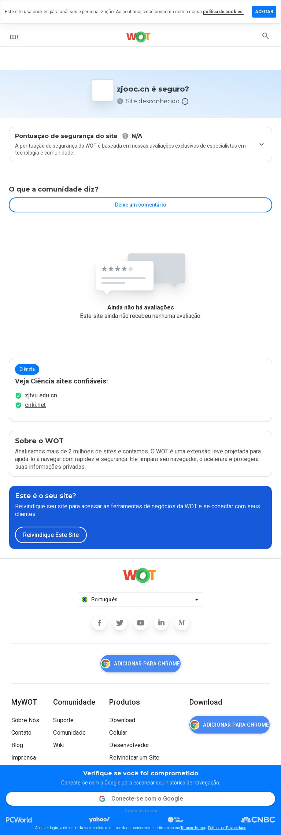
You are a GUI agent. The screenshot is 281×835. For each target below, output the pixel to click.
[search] (265, 36)
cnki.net (35, 404)
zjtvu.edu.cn (41, 395)
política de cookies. (223, 11)
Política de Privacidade (227, 828)
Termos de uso (193, 828)
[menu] (14, 36)
